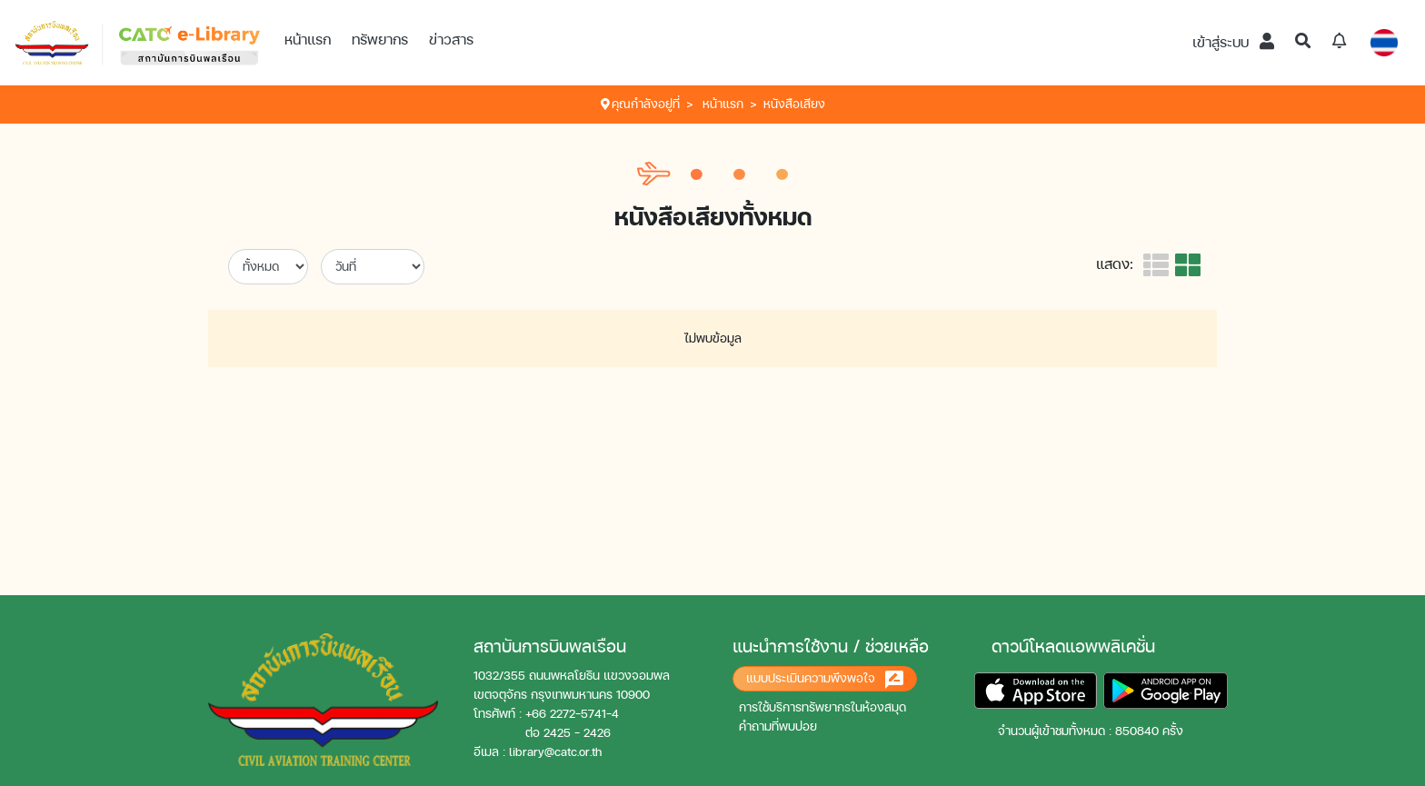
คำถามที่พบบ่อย (778, 726)
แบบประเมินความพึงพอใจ (824, 680)
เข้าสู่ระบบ (1233, 42)
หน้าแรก (307, 39)
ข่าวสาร (451, 39)
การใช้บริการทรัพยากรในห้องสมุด (822, 707)
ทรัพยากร (380, 39)
